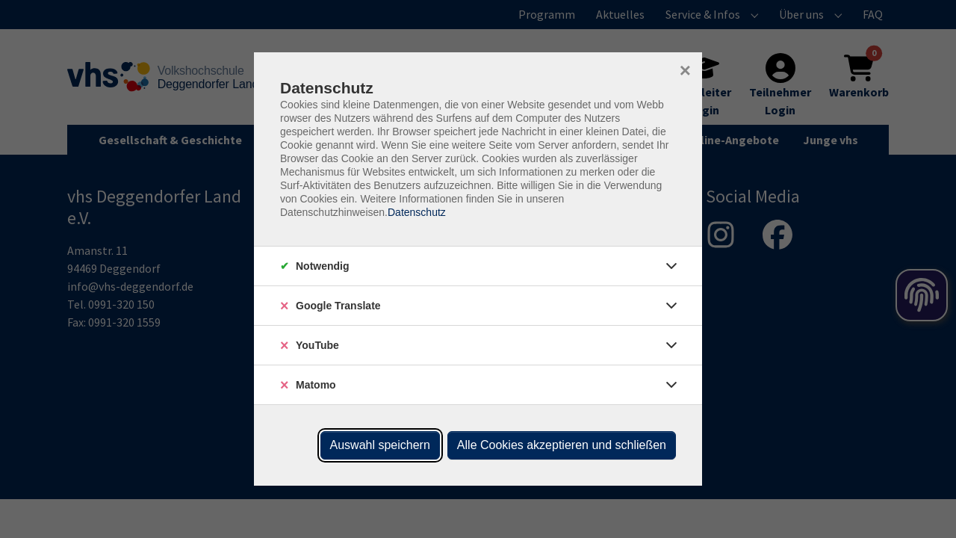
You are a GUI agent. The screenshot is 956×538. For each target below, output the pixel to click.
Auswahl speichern (380, 445)
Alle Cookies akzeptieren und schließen (561, 445)
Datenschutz (417, 212)
